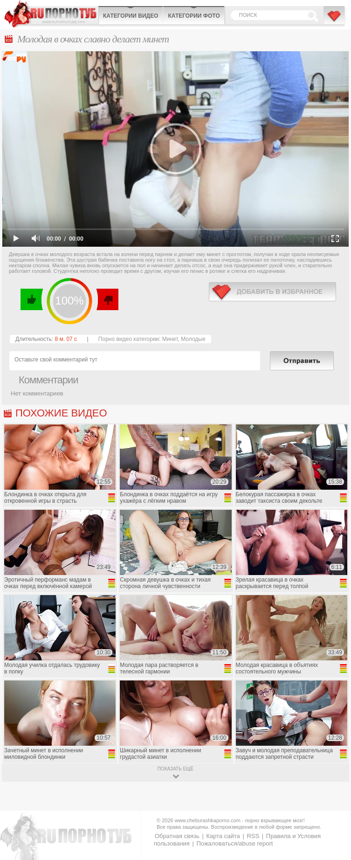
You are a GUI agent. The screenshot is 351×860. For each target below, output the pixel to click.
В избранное (334, 20)
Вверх (333, 808)
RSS (253, 835)
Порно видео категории (128, 339)
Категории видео (130, 16)
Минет (170, 339)
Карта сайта (223, 835)
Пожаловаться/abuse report (234, 843)
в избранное (272, 291)
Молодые (193, 339)
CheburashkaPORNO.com (51, 14)
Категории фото (194, 16)
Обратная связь (177, 835)
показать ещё (175, 768)
